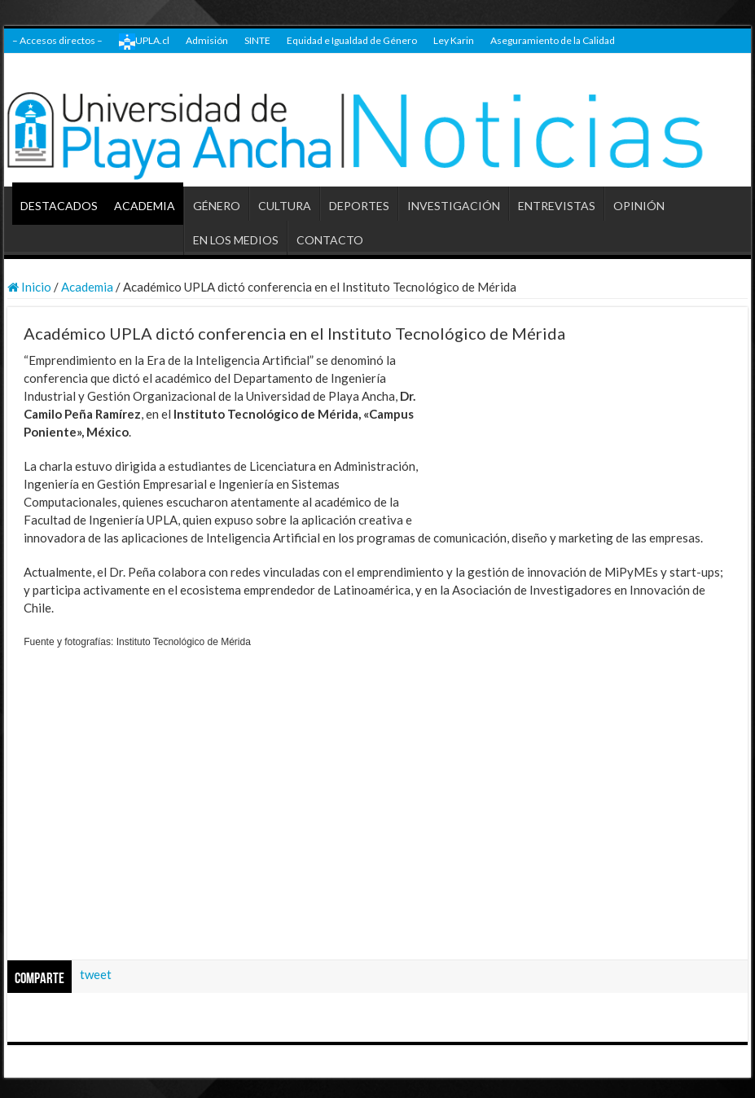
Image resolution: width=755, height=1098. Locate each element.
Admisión (207, 40)
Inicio (29, 286)
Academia (87, 286)
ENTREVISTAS (556, 206)
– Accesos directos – (57, 40)
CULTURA (284, 206)
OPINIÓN (639, 206)
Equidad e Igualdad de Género (352, 40)
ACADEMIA (144, 206)
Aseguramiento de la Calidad (552, 40)
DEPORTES (359, 206)
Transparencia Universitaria (72, 65)
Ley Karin (453, 40)
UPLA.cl (144, 41)
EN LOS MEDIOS (236, 240)
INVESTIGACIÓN (453, 206)
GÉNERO (216, 206)
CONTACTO (329, 240)
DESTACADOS (59, 206)
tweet (96, 974)
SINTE (257, 40)
